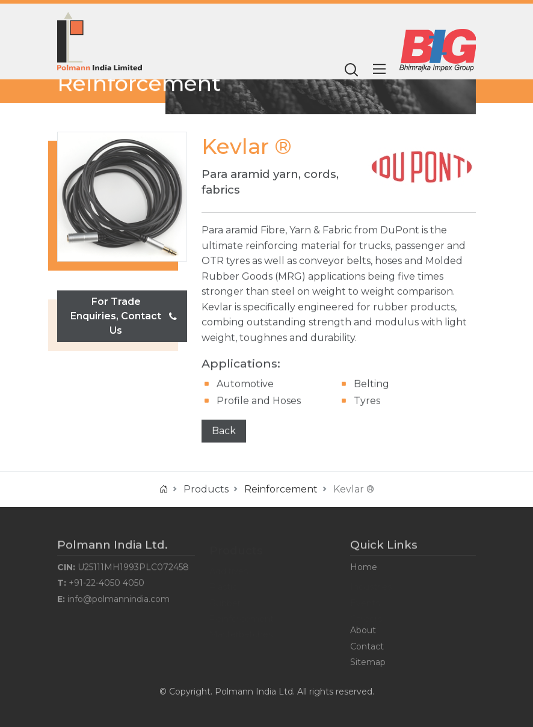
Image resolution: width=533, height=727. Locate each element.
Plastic (223, 584)
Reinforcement (139, 83)
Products (206, 489)
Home (363, 568)
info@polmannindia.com (118, 600)
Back (224, 431)
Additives (228, 568)
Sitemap (368, 663)
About (363, 632)
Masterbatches (241, 632)
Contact (367, 647)
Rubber (225, 600)
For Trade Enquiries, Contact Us (123, 316)
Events (365, 600)
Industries (371, 584)
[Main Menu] (379, 68)
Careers (366, 616)
